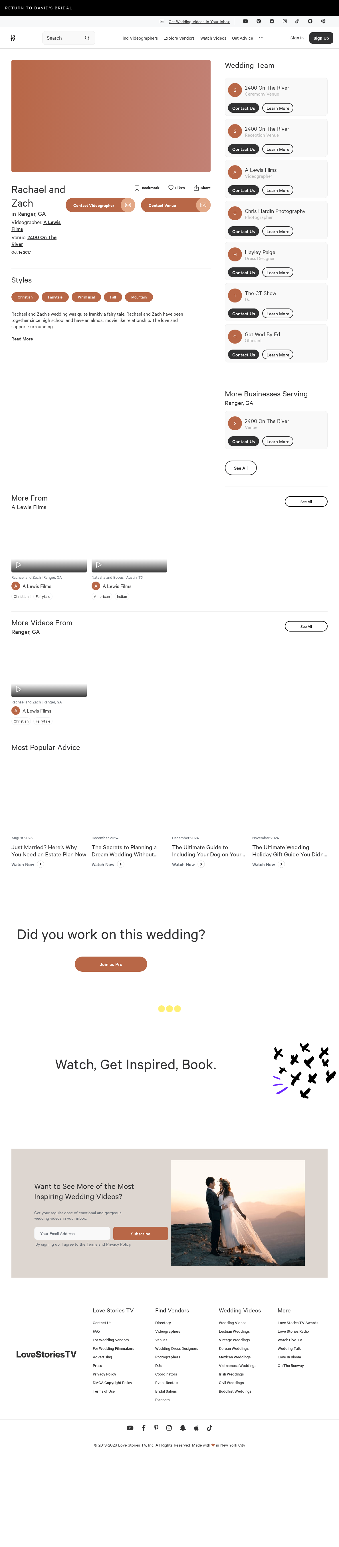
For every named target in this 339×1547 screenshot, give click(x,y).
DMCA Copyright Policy (112, 1471)
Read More (22, 339)
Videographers (167, 1420)
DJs (158, 1454)
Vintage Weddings (234, 1428)
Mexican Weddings (235, 1445)
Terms (91, 1333)
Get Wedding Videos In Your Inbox (197, 21)
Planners (162, 1488)
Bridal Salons (166, 1480)
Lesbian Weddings (234, 1420)
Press (97, 1454)
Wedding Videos (232, 1411)
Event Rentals (166, 1471)
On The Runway (291, 1454)
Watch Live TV (290, 1428)
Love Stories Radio (293, 1420)
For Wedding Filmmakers (113, 1437)
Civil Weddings (231, 1471)
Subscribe (140, 1322)
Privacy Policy (118, 1333)
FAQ (96, 1420)
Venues (161, 1428)
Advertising (102, 1445)
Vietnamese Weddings (237, 1454)
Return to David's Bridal (38, 8)
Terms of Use (104, 1480)
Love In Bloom (289, 1445)
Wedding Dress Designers (176, 1437)
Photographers (167, 1445)
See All (241, 468)
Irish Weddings (231, 1462)
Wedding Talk (289, 1437)
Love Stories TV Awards (298, 1411)
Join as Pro (111, 964)
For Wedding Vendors (111, 1428)
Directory (163, 1411)
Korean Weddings (234, 1437)
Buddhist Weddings (235, 1480)
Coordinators (166, 1462)
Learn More (278, 108)
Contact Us (243, 108)
